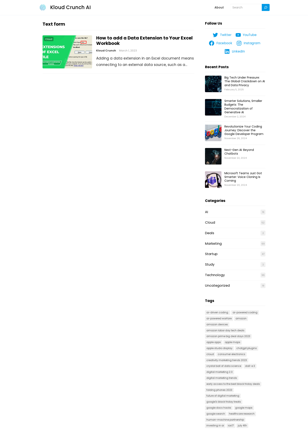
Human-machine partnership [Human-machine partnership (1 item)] (225, 419)
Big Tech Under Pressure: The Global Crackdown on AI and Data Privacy (244, 81)
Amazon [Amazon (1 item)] (241, 318)
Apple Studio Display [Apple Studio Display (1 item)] (219, 348)
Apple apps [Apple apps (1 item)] (213, 342)
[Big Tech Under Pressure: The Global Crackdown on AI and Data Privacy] (213, 84)
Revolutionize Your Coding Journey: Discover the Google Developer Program (243, 130)
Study (209, 264)
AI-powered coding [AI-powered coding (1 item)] (245, 312)
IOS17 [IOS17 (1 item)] (231, 425)
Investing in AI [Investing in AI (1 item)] (215, 425)
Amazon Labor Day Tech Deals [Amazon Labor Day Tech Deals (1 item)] (225, 330)
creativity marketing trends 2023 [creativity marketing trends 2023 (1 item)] (226, 360)
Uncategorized (217, 285)
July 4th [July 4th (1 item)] (242, 425)
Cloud (48, 39)
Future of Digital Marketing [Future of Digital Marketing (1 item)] (222, 395)
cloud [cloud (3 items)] (210, 354)
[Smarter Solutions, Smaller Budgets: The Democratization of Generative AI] (213, 107)
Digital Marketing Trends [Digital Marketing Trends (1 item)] (221, 378)
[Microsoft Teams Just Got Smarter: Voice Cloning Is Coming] (213, 179)
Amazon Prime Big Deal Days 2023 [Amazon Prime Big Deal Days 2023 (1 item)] (228, 336)
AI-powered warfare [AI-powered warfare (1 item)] (219, 318)
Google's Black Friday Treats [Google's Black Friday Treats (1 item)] (223, 401)
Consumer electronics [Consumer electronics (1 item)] (231, 354)
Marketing (213, 243)
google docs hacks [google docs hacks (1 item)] (218, 407)
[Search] (266, 7)
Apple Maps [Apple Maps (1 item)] (232, 342)
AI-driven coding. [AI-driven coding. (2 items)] (217, 312)
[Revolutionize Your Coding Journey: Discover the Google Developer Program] (213, 133)
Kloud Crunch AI (70, 7)
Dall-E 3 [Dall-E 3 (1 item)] (250, 366)
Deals (209, 233)
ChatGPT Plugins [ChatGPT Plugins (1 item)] (246, 348)
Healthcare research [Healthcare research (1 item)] (242, 413)
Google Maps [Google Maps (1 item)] (243, 407)
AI (206, 212)
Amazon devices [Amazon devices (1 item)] (217, 324)
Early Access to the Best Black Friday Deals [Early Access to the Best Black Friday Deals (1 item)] (233, 384)
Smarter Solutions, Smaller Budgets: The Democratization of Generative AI (243, 106)
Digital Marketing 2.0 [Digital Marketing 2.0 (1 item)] (219, 372)
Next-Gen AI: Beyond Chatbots (239, 152)
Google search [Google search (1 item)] (215, 413)
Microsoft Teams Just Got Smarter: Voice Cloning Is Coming (243, 177)
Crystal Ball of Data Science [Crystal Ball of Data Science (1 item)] (223, 366)
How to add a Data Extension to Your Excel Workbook (144, 40)
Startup (211, 254)
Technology (215, 275)
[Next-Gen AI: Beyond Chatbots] (213, 156)
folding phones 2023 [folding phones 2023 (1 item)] (219, 390)
